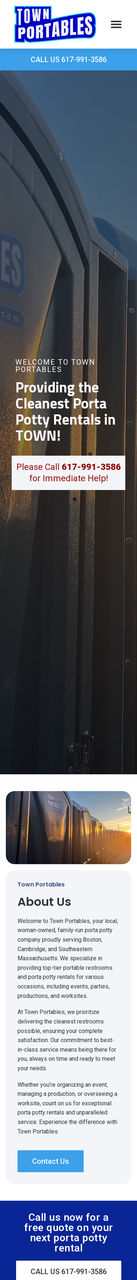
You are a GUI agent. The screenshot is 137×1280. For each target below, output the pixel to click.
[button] (116, 24)
